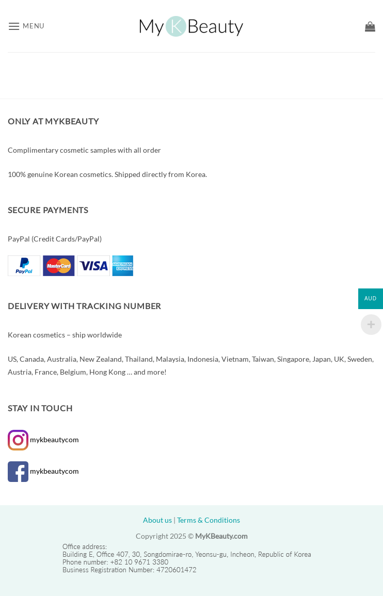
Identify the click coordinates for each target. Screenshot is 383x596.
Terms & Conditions (208, 520)
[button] (26, 26)
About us (157, 520)
